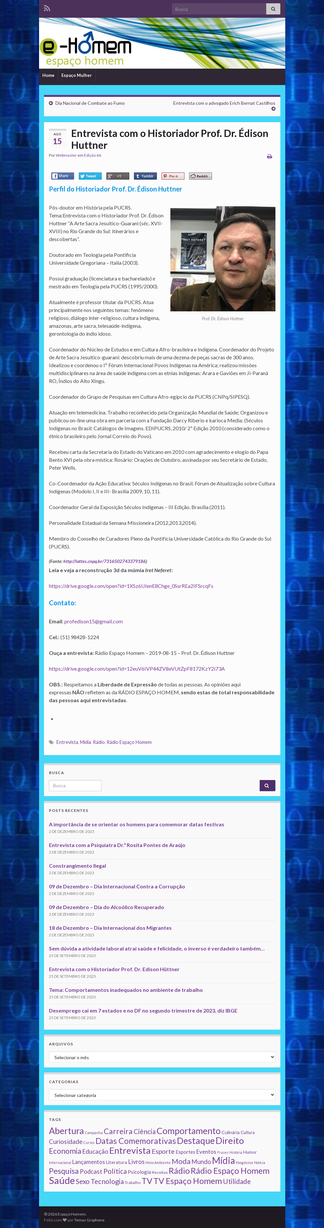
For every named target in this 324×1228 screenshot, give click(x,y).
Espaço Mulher (76, 75)
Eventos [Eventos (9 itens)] (206, 1151)
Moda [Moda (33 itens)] (181, 1161)
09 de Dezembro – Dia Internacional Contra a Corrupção (117, 886)
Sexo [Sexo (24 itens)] (83, 1181)
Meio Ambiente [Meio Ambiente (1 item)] (158, 1162)
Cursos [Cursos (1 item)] (89, 1142)
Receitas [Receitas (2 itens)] (160, 1172)
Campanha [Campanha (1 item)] (94, 1132)
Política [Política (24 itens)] (115, 1171)
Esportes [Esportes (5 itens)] (185, 1152)
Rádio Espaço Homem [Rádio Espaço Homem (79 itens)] (230, 1170)
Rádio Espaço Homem (129, 742)
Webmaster (66, 155)
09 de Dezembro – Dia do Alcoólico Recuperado (106, 907)
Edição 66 (92, 155)
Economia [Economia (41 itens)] (65, 1151)
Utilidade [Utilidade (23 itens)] (237, 1181)
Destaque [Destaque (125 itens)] (196, 1140)
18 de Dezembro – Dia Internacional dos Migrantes (110, 928)
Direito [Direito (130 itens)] (230, 1140)
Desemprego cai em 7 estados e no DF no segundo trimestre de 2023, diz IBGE (143, 1010)
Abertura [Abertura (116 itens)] (66, 1131)
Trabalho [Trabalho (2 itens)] (132, 1182)
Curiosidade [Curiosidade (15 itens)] (65, 1141)
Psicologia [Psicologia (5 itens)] (139, 1172)
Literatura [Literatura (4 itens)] (116, 1162)
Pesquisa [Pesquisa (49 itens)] (64, 1170)
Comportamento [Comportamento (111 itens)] (189, 1131)
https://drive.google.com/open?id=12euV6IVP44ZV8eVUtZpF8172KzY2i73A (137, 668)
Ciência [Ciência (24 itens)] (145, 1131)
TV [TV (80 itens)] (146, 1181)
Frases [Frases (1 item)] (222, 1152)
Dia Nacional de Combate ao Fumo (90, 103)
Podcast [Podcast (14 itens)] (91, 1171)
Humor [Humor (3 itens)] (250, 1152)
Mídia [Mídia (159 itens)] (223, 1160)
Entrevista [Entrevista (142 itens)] (130, 1150)
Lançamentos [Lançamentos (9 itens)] (88, 1161)
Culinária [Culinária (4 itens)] (231, 1132)
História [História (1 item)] (235, 1152)
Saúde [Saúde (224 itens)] (62, 1180)
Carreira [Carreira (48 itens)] (118, 1131)
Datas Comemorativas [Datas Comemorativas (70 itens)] (136, 1141)
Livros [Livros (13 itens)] (136, 1161)
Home (48, 75)
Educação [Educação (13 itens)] (95, 1151)
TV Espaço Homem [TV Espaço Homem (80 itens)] (187, 1181)
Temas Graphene (89, 1219)
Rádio (99, 742)
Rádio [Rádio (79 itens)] (179, 1170)
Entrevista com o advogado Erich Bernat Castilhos (224, 103)
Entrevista (67, 742)
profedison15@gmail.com (93, 621)
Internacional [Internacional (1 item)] (60, 1162)
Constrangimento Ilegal (77, 865)
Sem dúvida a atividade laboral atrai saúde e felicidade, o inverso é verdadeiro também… (157, 948)
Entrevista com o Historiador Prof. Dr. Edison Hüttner (114, 969)
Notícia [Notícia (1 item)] (259, 1162)
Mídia (85, 742)
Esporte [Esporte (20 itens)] (163, 1151)
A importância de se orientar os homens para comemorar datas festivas (136, 824)
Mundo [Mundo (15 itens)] (201, 1161)
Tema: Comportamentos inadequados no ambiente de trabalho (126, 990)
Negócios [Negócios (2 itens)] (244, 1162)
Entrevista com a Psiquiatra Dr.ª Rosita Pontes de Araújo (117, 845)
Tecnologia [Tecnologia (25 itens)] (107, 1181)
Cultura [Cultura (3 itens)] (248, 1132)
